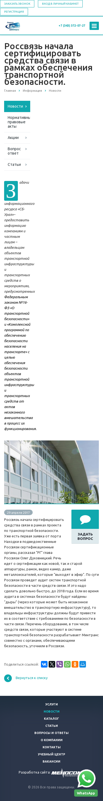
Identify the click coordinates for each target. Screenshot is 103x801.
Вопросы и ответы (51, 733)
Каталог (51, 718)
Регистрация (14, 11)
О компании (52, 740)
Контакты (52, 747)
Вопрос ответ (14, 151)
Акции (13, 137)
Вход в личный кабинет (60, 3)
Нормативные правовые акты (19, 122)
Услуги (51, 704)
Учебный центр (51, 754)
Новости (15, 106)
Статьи (14, 164)
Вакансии (51, 761)
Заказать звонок (17, 3)
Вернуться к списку (26, 678)
